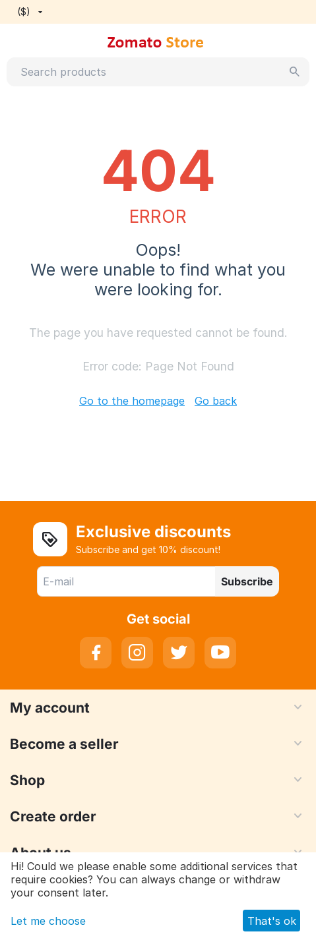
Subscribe (247, 581)
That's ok (271, 920)
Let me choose (48, 920)
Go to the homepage (132, 400)
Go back (216, 400)
